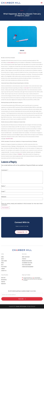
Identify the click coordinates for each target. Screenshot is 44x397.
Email (3, 191)
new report (26, 87)
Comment (4, 170)
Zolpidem (20, 154)
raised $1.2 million (9, 138)
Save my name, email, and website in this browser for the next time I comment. (22, 204)
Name (3, 186)
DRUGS (22, 50)
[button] (41, 2)
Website (3, 196)
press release (11, 62)
